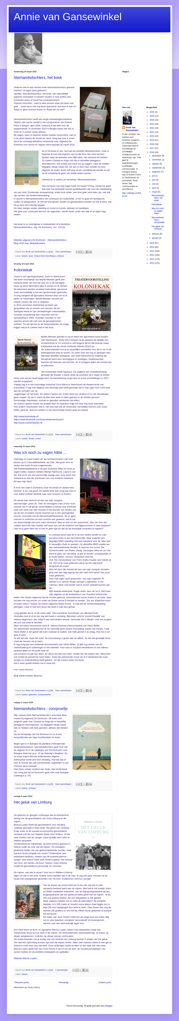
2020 (152, 136)
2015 (152, 243)
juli (153, 176)
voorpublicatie (21, 737)
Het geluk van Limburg (33, 802)
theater (31, 438)
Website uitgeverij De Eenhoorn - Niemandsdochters (40, 240)
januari (155, 238)
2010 (152, 263)
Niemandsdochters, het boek (38, 77)
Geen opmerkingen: (63, 252)
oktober (155, 164)
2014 (152, 247)
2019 (152, 140)
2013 (152, 251)
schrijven (60, 256)
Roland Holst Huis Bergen (45, 256)
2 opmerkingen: (62, 970)
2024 (152, 120)
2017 (152, 148)
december (157, 156)
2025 (152, 116)
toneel (37, 438)
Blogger (108, 1006)
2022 (152, 128)
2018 (152, 144)
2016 (152, 152)
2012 (152, 255)
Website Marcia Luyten (25, 958)
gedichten (33, 695)
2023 (152, 124)
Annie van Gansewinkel (68, 16)
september (157, 168)
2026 (152, 112)
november (157, 159)
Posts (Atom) (34, 987)
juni (154, 180)
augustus (156, 172)
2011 (152, 259)
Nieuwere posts (22, 982)
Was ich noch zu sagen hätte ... (40, 452)
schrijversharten (44, 695)
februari (156, 234)
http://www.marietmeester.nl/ (28, 422)
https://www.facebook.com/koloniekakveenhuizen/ (39, 419)
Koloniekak (23, 270)
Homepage (64, 982)
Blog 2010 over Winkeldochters (29, 243)
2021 (152, 132)
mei (154, 184)
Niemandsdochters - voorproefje (41, 708)
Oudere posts (105, 982)
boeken (25, 256)
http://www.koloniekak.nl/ (26, 416)
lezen (31, 256)
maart (155, 192)
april (154, 188)
